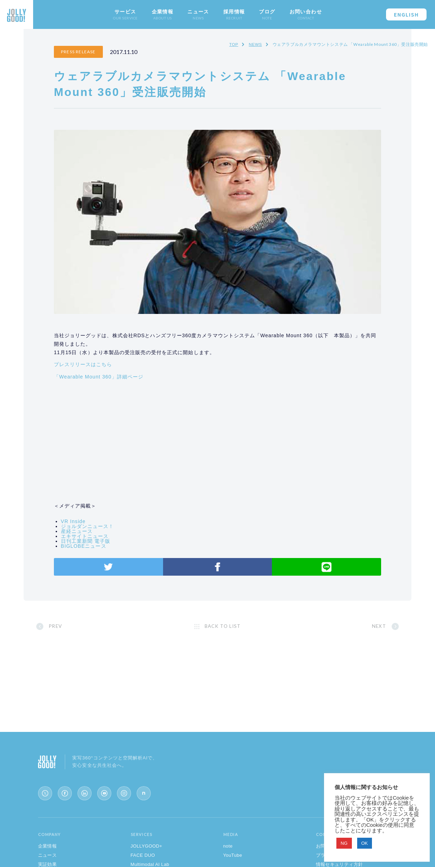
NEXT (357, 626)
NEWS (255, 44)
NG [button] (344, 843)
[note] (144, 801)
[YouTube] (104, 801)
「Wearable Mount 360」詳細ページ (118, 369)
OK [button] (364, 843)
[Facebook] (65, 801)
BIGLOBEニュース (102, 538)
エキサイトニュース (104, 529)
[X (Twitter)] (45, 801)
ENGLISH (406, 14)
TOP (233, 44)
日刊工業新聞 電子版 (104, 533)
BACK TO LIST (224, 626)
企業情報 (47, 853)
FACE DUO (143, 862)
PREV (78, 626)
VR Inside (92, 514)
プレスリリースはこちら (102, 357)
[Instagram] (124, 801)
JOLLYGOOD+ (146, 853)
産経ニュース (96, 524)
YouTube (232, 862)
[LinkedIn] (84, 801)
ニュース (47, 862)
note (228, 853)
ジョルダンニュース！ (106, 519)
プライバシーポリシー (339, 862)
